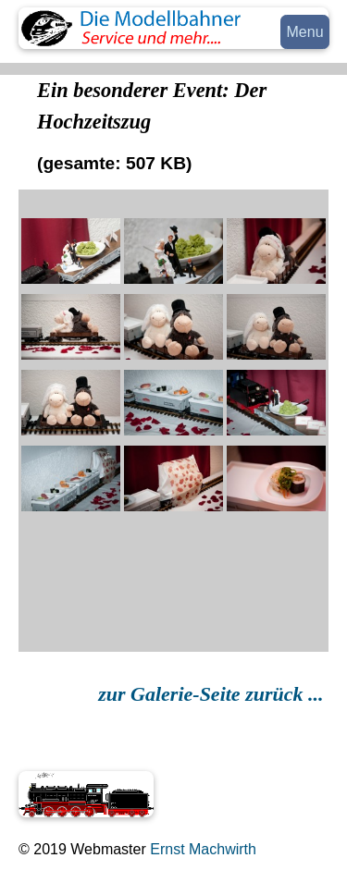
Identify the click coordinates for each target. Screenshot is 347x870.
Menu (305, 32)
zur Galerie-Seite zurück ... (213, 693)
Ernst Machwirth (201, 849)
